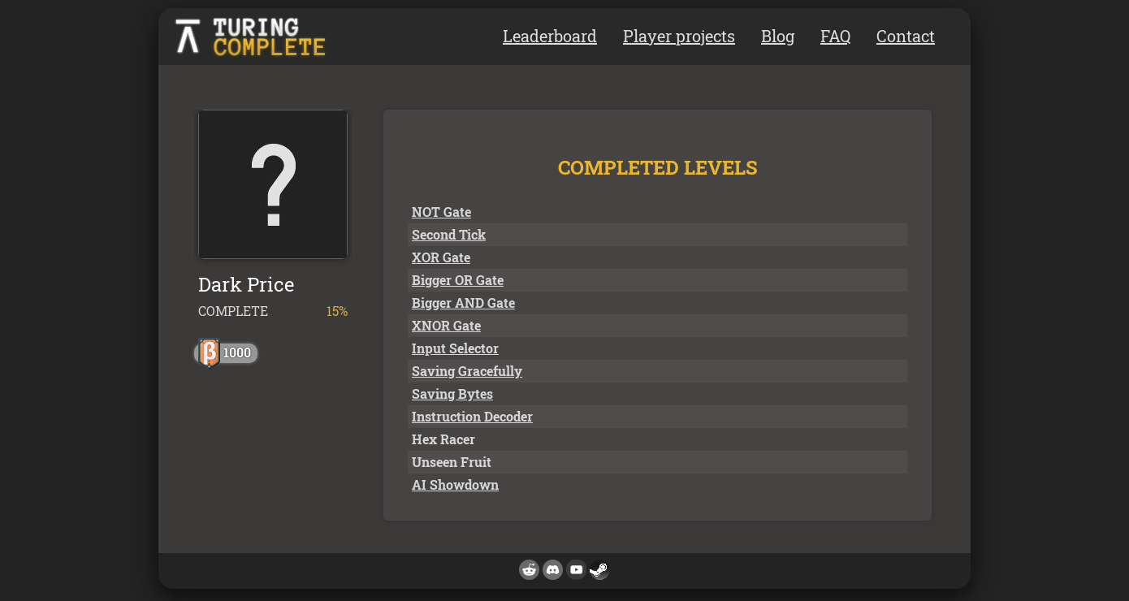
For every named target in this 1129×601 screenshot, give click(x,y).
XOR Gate (441, 257)
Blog (777, 35)
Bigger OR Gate (458, 279)
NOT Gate (441, 211)
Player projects (679, 35)
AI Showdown (455, 484)
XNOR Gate (446, 325)
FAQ (835, 35)
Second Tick (449, 234)
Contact (905, 35)
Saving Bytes (452, 393)
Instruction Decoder (472, 416)
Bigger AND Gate (463, 302)
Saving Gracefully (467, 370)
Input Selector (455, 348)
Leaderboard (550, 35)
